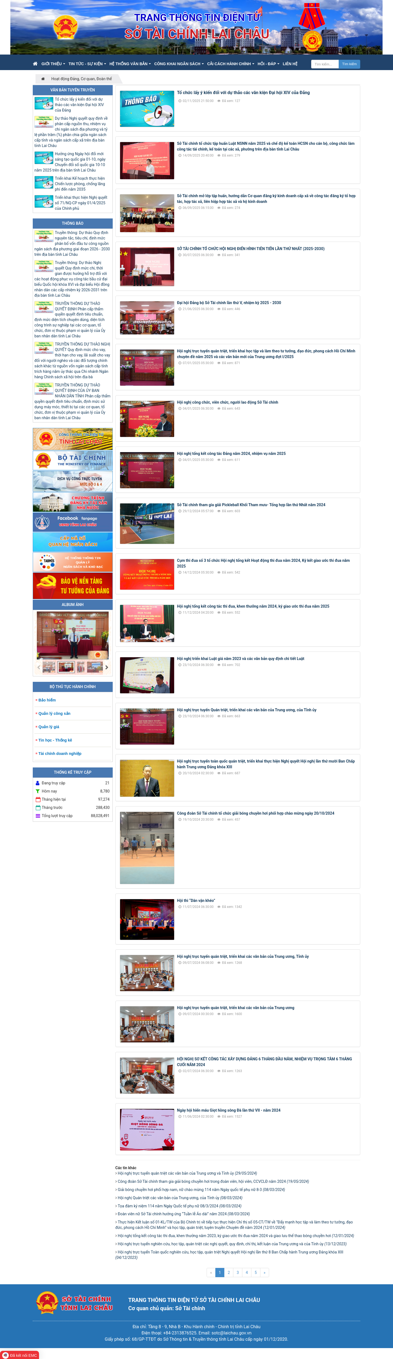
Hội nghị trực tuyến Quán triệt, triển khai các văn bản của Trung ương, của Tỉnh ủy (247, 710)
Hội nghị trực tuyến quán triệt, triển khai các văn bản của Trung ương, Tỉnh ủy (243, 956)
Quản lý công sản (54, 713)
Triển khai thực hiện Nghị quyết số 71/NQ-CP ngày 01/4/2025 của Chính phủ (81, 203)
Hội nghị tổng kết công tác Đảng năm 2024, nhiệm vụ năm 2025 (231, 453)
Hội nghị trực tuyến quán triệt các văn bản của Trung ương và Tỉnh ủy (187, 1173)
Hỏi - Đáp (267, 64)
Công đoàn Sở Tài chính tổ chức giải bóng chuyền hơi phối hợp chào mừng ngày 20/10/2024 (256, 813)
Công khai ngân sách (177, 64)
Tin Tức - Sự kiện (86, 64)
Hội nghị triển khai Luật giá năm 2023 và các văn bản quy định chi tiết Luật (240, 658)
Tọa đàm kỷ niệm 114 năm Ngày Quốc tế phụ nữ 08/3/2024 (180, 1206)
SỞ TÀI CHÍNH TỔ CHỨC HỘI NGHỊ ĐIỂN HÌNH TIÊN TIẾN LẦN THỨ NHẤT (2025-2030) (251, 249)
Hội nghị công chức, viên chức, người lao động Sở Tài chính (227, 402)
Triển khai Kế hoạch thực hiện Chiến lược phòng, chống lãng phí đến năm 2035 (80, 183)
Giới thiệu (51, 64)
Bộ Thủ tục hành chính (73, 687)
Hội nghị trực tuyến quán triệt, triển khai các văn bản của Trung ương (235, 1008)
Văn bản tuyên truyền (72, 90)
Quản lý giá (48, 727)
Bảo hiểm (47, 700)
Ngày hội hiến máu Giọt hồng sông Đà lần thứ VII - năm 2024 (229, 1110)
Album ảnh (73, 604)
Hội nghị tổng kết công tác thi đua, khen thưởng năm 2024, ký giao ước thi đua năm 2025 (253, 606)
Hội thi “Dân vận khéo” (196, 900)
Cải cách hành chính (229, 64)
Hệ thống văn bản (128, 64)
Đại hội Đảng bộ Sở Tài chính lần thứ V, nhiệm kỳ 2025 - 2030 (229, 303)
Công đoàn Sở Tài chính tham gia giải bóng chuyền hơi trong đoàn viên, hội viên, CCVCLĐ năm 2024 (213, 1181)
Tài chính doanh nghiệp (59, 753)
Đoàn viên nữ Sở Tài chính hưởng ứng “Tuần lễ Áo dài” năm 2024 (184, 1214)
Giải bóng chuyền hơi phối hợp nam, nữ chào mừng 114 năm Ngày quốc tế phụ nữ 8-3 (201, 1189)
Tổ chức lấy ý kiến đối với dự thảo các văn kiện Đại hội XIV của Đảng (243, 92)
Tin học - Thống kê (55, 740)
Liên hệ (290, 64)
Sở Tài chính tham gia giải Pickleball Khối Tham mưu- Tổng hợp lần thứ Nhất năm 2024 (251, 505)
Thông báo (73, 223)
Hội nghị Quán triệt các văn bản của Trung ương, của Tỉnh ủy (180, 1198)
